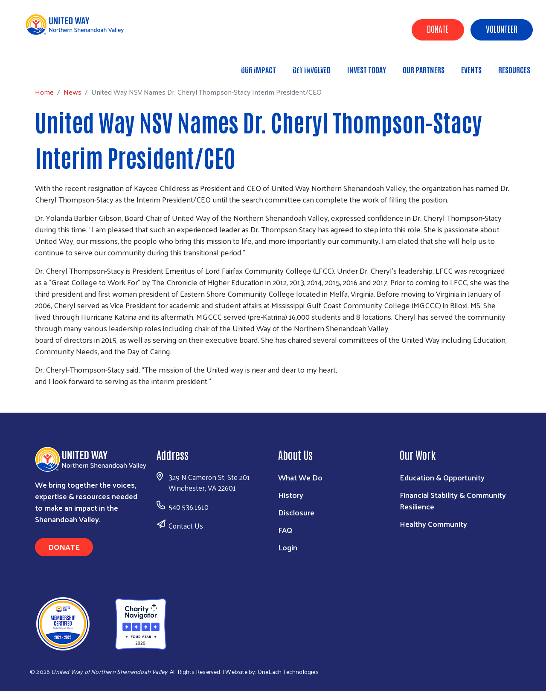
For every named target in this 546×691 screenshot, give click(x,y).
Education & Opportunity (442, 477)
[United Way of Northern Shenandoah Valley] (97, 623)
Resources (514, 69)
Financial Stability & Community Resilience (453, 500)
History (290, 494)
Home (50, 66)
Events (471, 69)
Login (287, 547)
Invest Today (366, 69)
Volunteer (501, 28)
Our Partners (423, 69)
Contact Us (185, 525)
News (78, 65)
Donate (438, 28)
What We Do (300, 477)
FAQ (285, 529)
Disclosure (296, 512)
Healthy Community (433, 523)
